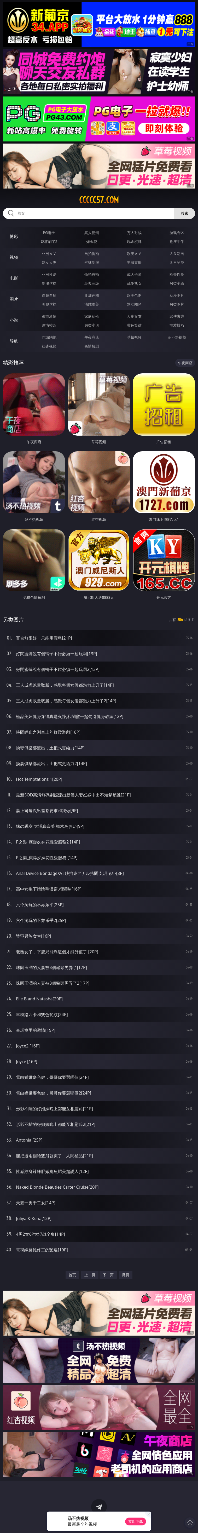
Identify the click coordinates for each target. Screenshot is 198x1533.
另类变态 (177, 283)
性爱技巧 (177, 325)
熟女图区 (134, 304)
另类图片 (177, 304)
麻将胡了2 (49, 241)
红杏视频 (49, 346)
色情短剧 (91, 346)
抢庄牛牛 (177, 241)
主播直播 (134, 262)
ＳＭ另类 (177, 262)
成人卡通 (134, 274)
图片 (14, 299)
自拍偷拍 (91, 253)
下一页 (108, 1274)
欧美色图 (134, 295)
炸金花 (91, 241)
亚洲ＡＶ (49, 253)
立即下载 (135, 1521)
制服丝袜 (49, 283)
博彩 (14, 236)
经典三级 (91, 283)
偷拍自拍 (91, 274)
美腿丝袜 (49, 304)
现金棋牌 (134, 241)
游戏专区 (177, 232)
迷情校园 (49, 325)
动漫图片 (177, 295)
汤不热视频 (177, 337)
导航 (14, 341)
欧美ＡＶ (134, 253)
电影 (14, 278)
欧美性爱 (177, 274)
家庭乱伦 (91, 316)
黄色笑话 (134, 325)
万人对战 (134, 232)
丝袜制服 (91, 262)
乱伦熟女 (134, 283)
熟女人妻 (49, 262)
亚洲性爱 (49, 274)
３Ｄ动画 (177, 253)
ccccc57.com (99, 200)
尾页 (125, 1274)
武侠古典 (177, 316)
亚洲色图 (91, 295)
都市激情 (49, 316)
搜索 (184, 213)
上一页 (89, 1274)
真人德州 (91, 232)
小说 (14, 320)
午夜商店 (91, 337)
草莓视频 (134, 337)
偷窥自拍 (49, 295)
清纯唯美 (91, 304)
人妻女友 (134, 316)
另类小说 (91, 325)
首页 (72, 1274)
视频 (14, 257)
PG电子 (49, 232)
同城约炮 (49, 337)
